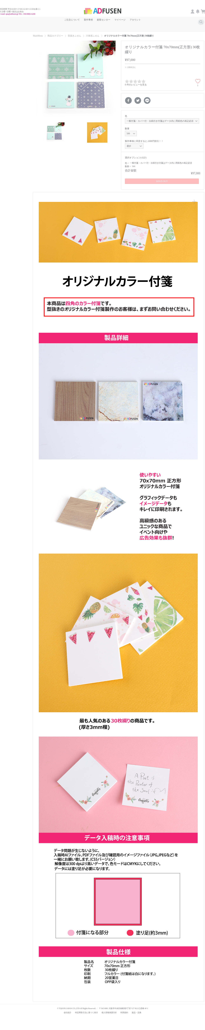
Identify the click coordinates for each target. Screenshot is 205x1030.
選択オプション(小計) (135, 154)
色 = (127, 160)
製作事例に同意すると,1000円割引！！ (144, 138)
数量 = (128, 163)
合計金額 (130, 167)
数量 (127, 125)
